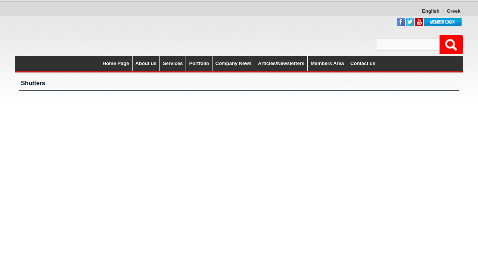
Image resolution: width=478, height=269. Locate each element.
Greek (412, 11)
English (389, 11)
